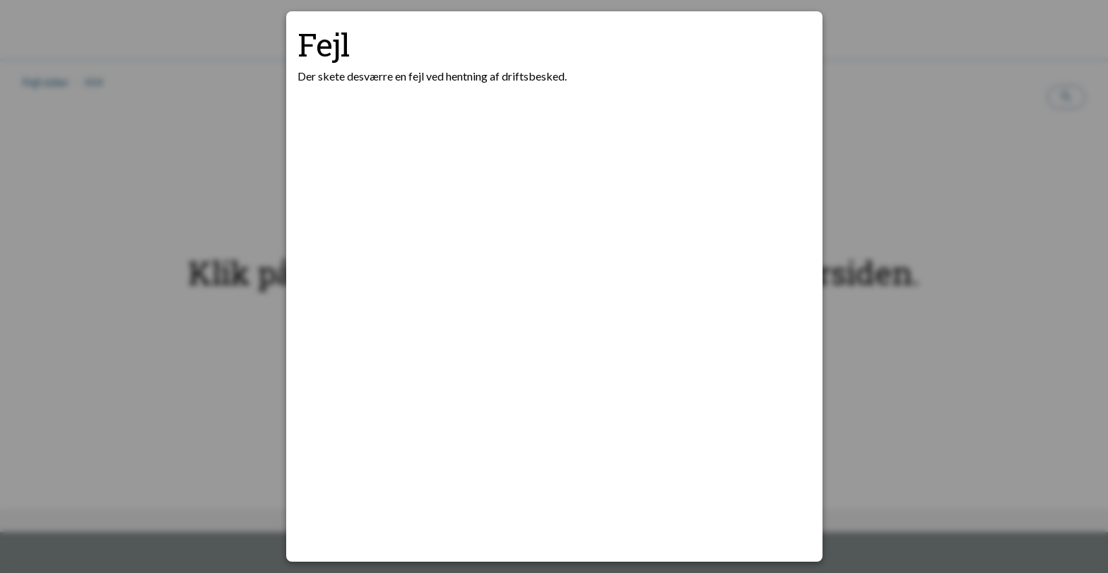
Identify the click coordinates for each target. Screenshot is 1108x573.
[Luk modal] (794, 39)
